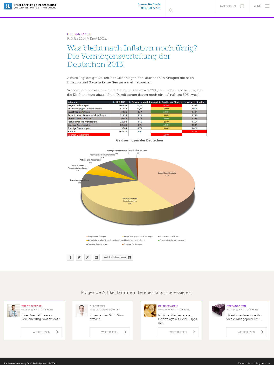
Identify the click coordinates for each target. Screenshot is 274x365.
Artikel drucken (115, 253)
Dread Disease (31, 301)
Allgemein (97, 301)
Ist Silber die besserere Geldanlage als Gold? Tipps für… (177, 314)
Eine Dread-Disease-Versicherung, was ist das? (40, 313)
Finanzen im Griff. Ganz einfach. (107, 313)
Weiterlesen (41, 327)
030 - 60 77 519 (188, 7)
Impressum (263, 359)
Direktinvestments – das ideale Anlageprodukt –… (244, 313)
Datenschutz (245, 359)
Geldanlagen (79, 30)
